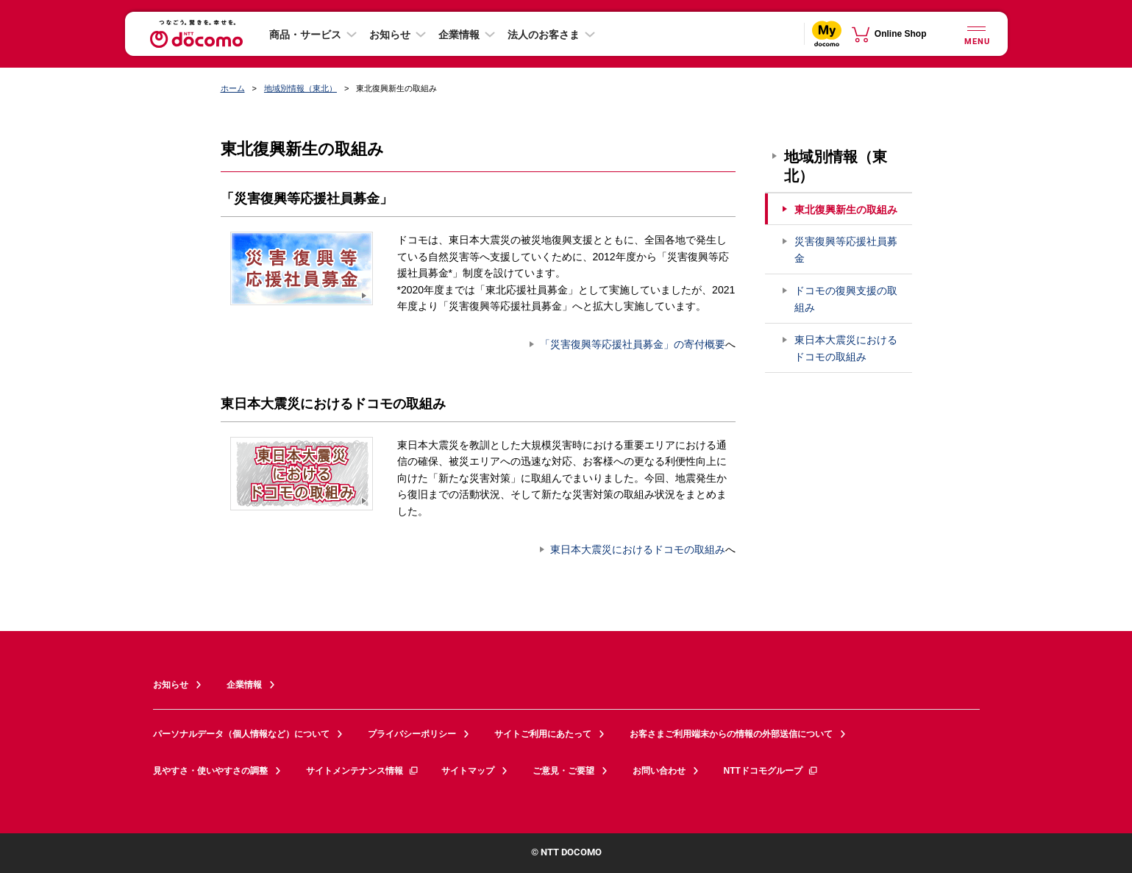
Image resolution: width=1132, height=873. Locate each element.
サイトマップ (467, 771)
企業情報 (459, 34)
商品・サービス (305, 34)
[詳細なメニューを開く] (977, 33)
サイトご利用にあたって (542, 734)
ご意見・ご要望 (563, 771)
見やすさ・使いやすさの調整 (210, 771)
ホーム (233, 88)
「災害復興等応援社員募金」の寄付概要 (632, 344)
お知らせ (389, 34)
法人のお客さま (544, 34)
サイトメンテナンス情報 (362, 771)
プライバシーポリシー (412, 734)
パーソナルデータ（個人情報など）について (241, 734)
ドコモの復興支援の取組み (845, 299)
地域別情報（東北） (300, 88)
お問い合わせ (659, 771)
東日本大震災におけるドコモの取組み (637, 549)
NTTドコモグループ (771, 771)
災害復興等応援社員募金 (845, 249)
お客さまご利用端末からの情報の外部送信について (731, 734)
